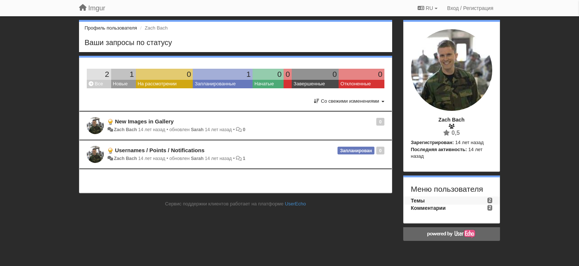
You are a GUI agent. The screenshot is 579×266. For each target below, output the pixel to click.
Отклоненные (355, 83)
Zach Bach (125, 129)
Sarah (197, 129)
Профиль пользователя (111, 28)
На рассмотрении (157, 83)
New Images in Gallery (144, 121)
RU (428, 8)
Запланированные (215, 83)
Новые (120, 83)
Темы (418, 201)
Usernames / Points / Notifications (160, 150)
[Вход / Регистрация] (470, 8)
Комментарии (428, 208)
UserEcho (295, 204)
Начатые (264, 83)
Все (96, 83)
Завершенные (309, 83)
